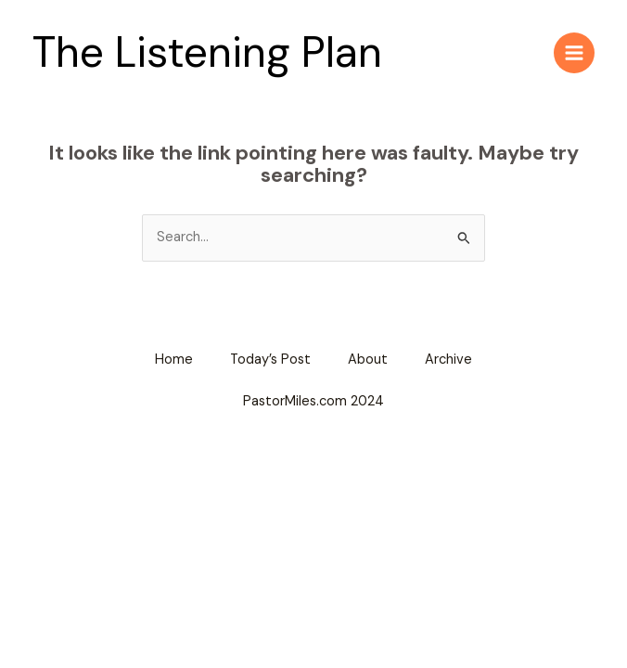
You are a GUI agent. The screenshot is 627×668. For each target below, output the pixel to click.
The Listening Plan (207, 52)
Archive (448, 359)
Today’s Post (270, 359)
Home (174, 359)
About (368, 359)
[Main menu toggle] (574, 52)
